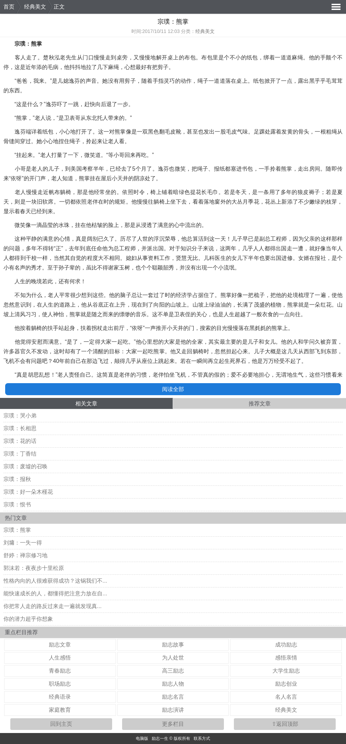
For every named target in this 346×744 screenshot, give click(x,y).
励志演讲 (173, 710)
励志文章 (60, 645)
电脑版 (142, 738)
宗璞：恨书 (17, 504)
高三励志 (173, 671)
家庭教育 (60, 710)
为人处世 (173, 658)
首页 (8, 7)
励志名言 (173, 697)
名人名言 (286, 697)
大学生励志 (286, 671)
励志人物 (173, 684)
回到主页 (61, 724)
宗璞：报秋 (17, 479)
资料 (153, 258)
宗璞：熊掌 (17, 530)
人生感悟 (60, 658)
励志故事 (173, 645)
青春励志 (60, 671)
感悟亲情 (286, 658)
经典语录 (60, 697)
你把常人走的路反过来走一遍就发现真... (52, 606)
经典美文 (35, 7)
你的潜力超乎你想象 (28, 619)
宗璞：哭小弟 (19, 416)
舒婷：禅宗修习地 (25, 555)
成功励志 (286, 645)
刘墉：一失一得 (22, 543)
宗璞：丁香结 (19, 454)
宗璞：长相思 (19, 428)
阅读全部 (173, 389)
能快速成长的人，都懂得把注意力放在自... (55, 593)
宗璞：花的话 (19, 441)
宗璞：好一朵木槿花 (28, 492)
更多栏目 (173, 724)
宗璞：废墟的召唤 (25, 466)
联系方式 (202, 738)
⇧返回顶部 (285, 724)
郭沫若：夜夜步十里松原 (33, 568)
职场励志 (60, 684)
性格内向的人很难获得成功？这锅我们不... (55, 581)
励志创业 (286, 684)
